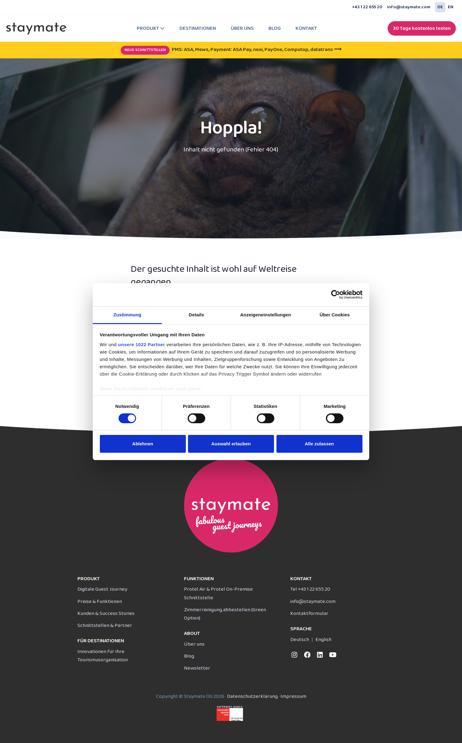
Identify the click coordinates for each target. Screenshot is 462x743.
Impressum (293, 696)
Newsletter (197, 668)
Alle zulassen (319, 443)
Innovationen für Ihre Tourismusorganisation (102, 655)
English (323, 639)
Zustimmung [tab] (127, 314)
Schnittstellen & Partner (104, 625)
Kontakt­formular (309, 613)
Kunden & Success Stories (106, 613)
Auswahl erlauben (231, 443)
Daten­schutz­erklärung (252, 696)
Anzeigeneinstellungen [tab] (265, 314)
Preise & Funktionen (99, 601)
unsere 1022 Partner (141, 344)
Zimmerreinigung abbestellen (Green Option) (225, 614)
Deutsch (299, 639)
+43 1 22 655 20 (367, 7)
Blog (274, 28)
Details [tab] (196, 314)
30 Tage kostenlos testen (422, 28)
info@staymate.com (408, 7)
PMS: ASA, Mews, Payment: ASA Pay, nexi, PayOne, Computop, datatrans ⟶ (231, 49)
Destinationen (197, 28)
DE (440, 7)
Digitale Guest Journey (102, 589)
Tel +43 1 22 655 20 (310, 589)
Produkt (151, 28)
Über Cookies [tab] (335, 314)
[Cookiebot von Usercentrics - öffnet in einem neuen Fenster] (335, 294)
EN (450, 7)
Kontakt (306, 28)
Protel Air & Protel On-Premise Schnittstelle (218, 593)
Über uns (242, 28)
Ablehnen (142, 443)
